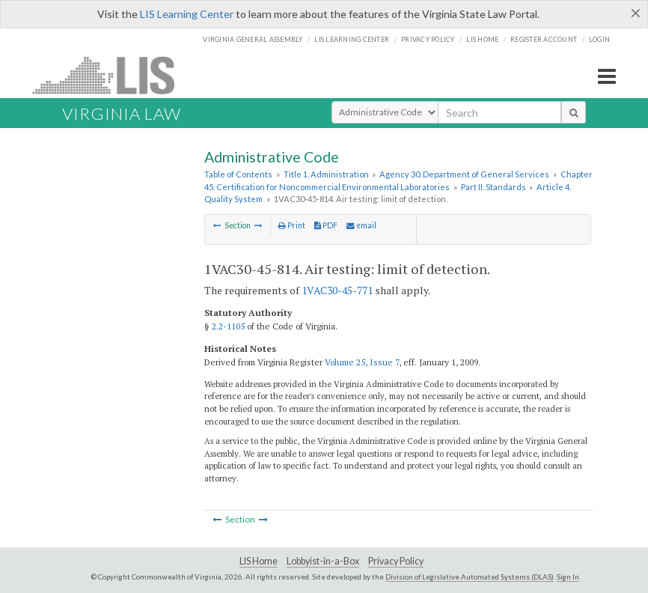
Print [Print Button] (291, 225)
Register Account (543, 39)
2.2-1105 (228, 326)
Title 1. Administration (326, 174)
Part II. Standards (493, 187)
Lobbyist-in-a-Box (323, 561)
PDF (325, 225)
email (361, 225)
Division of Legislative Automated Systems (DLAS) (469, 576)
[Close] (635, 12)
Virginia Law (121, 113)
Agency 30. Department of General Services (464, 174)
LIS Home (258, 561)
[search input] (499, 112)
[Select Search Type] (384, 112)
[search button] (573, 112)
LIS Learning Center (186, 13)
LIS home (482, 39)
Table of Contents (238, 174)
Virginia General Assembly (252, 39)
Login (599, 39)
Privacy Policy (428, 39)
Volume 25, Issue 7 (362, 362)
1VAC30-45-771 (337, 290)
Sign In (568, 576)
